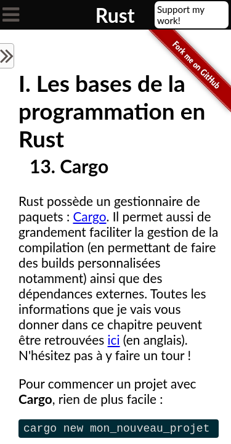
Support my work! (181, 15)
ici (114, 339)
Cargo (89, 216)
